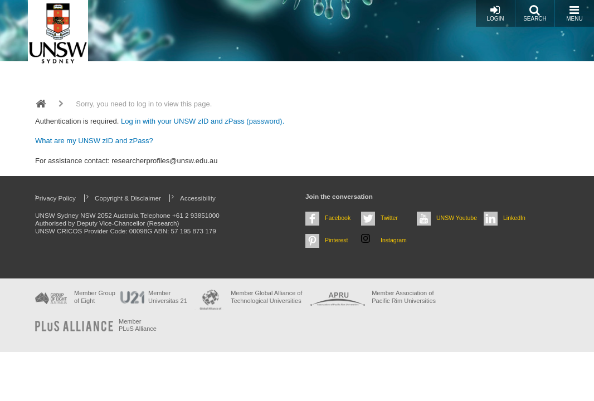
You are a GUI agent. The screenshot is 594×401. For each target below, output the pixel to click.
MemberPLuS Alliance (138, 325)
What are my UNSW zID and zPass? (94, 140)
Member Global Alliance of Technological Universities (266, 297)
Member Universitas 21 (167, 297)
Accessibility (198, 198)
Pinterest (336, 240)
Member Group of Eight (94, 297)
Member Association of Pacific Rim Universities (404, 297)
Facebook (337, 217)
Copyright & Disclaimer (128, 198)
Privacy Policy (55, 198)
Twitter (389, 217)
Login (495, 13)
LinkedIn (514, 217)
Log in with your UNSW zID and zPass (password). (202, 121)
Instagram (394, 240)
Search (535, 13)
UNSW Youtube (456, 217)
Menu (574, 13)
